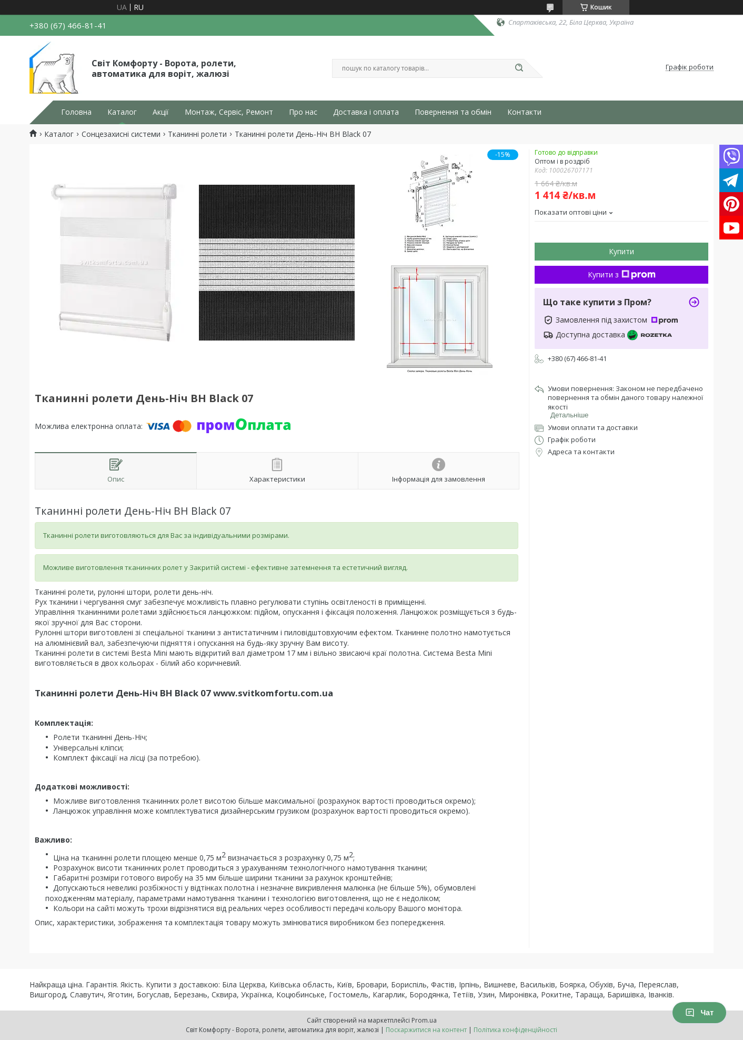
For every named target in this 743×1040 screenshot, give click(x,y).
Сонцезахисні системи (121, 134)
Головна (76, 112)
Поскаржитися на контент (426, 1029)
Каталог (122, 112)
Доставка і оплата (366, 112)
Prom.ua (424, 1020)
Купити (621, 251)
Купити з (622, 274)
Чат (699, 1012)
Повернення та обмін (453, 112)
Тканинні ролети (197, 134)
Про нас (303, 112)
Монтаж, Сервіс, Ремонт (229, 112)
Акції (161, 112)
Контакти (524, 112)
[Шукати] (518, 68)
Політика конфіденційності (515, 1029)
